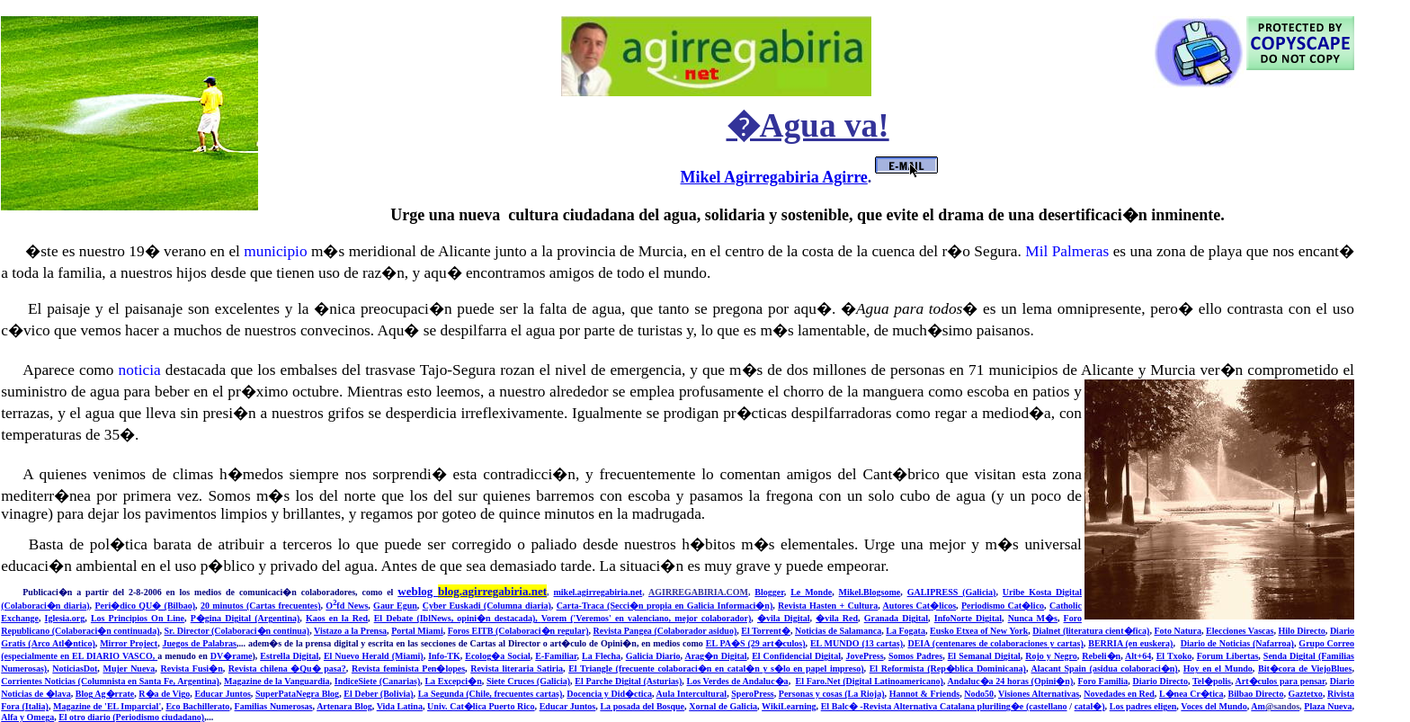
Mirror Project (128, 643)
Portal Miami (417, 631)
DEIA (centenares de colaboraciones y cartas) (995, 643)
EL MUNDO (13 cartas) (856, 643)
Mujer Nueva (129, 668)
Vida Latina (400, 706)
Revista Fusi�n (192, 668)
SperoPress (752, 694)
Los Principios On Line (137, 618)
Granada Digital (896, 618)
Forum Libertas (1228, 656)
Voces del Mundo (1213, 706)
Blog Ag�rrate (105, 694)
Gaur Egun (395, 606)
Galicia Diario (653, 656)
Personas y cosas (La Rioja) (832, 694)
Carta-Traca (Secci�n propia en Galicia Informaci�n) (665, 606)
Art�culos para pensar (1280, 681)
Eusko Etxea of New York (979, 631)
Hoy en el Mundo (1218, 668)
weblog (472, 591)
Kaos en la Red (337, 618)
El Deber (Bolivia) (378, 694)
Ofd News (347, 606)
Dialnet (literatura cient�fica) (1090, 631)
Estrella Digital (289, 656)
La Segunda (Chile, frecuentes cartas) (490, 694)
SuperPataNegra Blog (297, 694)
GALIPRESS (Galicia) (951, 592)
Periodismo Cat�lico (1002, 606)
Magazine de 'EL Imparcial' (107, 706)
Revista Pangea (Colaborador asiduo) (665, 631)
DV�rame (231, 656)
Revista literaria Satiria (516, 668)
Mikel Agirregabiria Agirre (774, 177)
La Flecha (601, 656)
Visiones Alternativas (1038, 694)
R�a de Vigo (164, 694)
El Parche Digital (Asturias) (628, 681)
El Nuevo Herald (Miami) (374, 656)
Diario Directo (1160, 681)
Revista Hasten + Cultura (828, 606)
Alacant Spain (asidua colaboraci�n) (1104, 668)
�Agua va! (808, 125)
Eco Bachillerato (197, 706)
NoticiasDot (74, 668)
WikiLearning (789, 706)
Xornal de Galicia (723, 706)
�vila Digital (783, 618)
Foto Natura (1177, 631)
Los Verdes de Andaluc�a (738, 681)
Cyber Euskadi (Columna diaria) (487, 606)
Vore (550, 618)
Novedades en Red (1119, 694)
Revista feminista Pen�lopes (408, 668)
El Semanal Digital (984, 656)
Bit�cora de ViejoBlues (1305, 668)
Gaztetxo (1306, 694)
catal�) (1090, 706)
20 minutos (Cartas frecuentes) (261, 606)
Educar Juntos (222, 694)
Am (1275, 706)
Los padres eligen (1143, 706)
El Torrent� (765, 631)
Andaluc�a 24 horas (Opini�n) (1010, 681)
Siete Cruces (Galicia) (528, 681)
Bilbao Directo (1256, 694)
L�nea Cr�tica (1191, 694)
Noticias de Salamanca (838, 631)
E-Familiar (555, 656)
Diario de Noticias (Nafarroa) (1237, 643)
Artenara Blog (344, 706)
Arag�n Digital (715, 656)
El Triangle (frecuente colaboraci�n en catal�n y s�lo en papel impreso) (715, 668)
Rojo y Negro (1051, 656)
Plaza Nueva (1328, 706)
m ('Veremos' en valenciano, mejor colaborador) (655, 618)
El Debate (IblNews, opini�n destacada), (457, 618)
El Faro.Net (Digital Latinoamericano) (869, 681)
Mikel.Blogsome (870, 592)
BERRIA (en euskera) (1130, 643)
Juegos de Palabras (199, 643)
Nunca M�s (1033, 618)
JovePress (865, 656)
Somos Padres (915, 656)
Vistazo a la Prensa (350, 631)
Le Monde (811, 592)
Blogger (768, 592)
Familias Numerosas (274, 706)
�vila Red (837, 618)
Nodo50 (979, 694)
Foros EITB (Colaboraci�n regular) (518, 631)
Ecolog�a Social (497, 656)
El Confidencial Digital (796, 656)
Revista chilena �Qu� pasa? (287, 668)
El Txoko (1174, 656)
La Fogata (905, 631)
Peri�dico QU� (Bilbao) (144, 606)
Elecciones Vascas (1239, 631)
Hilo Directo (1301, 631)
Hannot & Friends (924, 694)
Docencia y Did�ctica (609, 694)
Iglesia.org (65, 618)
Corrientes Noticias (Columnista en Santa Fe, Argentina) (110, 681)
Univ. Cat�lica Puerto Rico (480, 706)
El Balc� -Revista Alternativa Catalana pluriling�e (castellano (944, 706)
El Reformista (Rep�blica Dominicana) (948, 668)
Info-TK (444, 656)
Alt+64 (1138, 656)
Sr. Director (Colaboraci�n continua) (237, 631)
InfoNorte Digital (968, 618)
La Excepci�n (452, 681)
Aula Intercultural (691, 694)
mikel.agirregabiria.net (597, 592)
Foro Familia (1102, 681)
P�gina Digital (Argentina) (245, 618)
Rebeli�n (1101, 656)
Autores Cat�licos (919, 606)
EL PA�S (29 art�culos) (756, 643)
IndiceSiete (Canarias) (377, 681)
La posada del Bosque (642, 706)
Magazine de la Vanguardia (277, 681)
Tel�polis (1211, 681)
